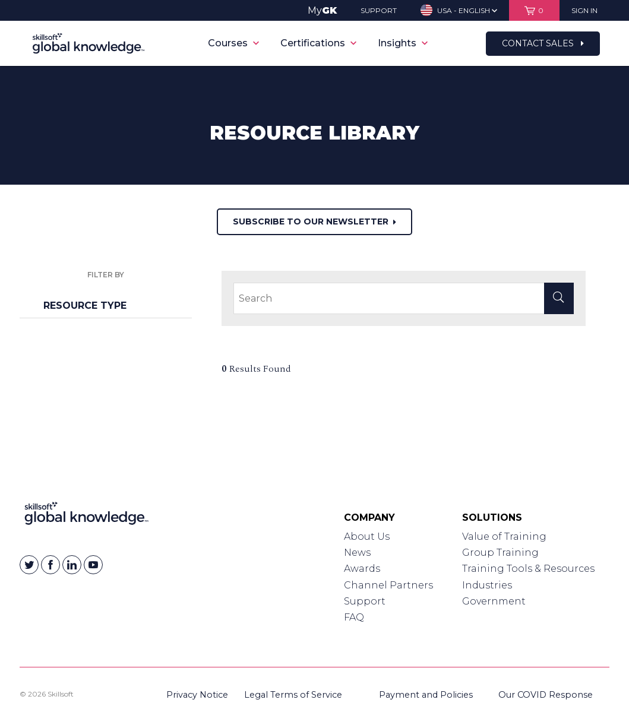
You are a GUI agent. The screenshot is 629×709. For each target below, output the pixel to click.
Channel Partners (388, 585)
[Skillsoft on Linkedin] (71, 564)
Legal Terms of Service (293, 694)
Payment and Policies (426, 694)
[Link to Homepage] (86, 516)
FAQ (354, 617)
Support (364, 601)
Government (494, 601)
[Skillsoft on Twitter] (29, 564)
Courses (233, 43)
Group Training (500, 552)
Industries (487, 585)
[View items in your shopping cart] (534, 10)
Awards (362, 568)
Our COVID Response (545, 694)
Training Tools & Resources (528, 568)
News (357, 552)
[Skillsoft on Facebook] (50, 564)
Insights (403, 43)
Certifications (318, 43)
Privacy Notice (197, 694)
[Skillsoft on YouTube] (93, 564)
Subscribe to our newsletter (314, 221)
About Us (367, 536)
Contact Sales (543, 43)
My (322, 10)
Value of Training (504, 536)
